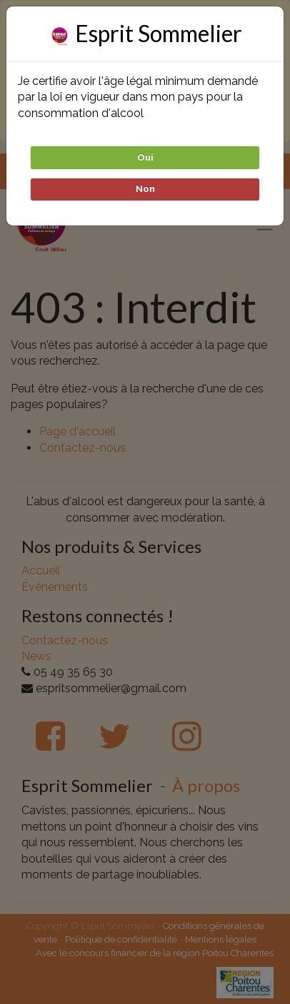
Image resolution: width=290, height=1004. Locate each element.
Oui (145, 157)
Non (145, 188)
